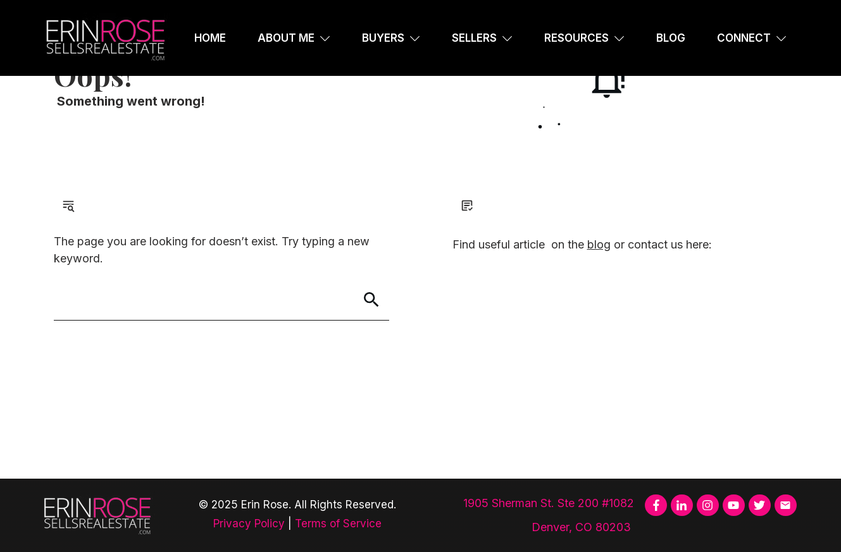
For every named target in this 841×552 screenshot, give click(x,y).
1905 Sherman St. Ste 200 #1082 (548, 503)
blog (599, 244)
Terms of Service (338, 523)
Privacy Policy (249, 523)
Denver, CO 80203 (583, 527)
